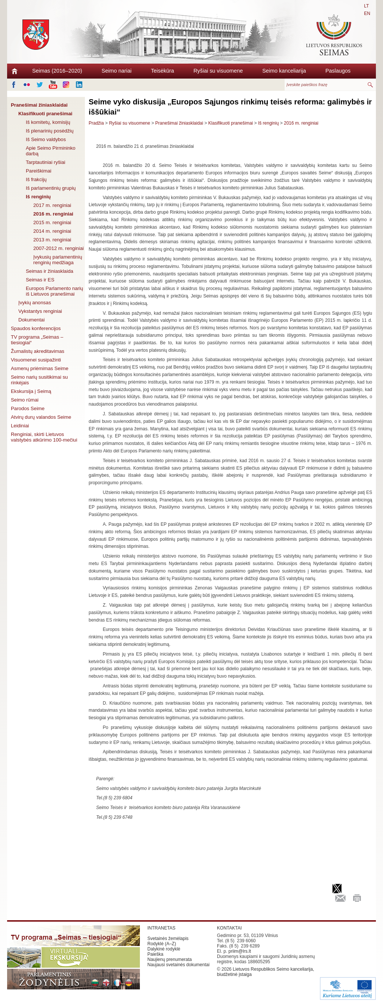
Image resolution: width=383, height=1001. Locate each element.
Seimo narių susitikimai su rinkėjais (39, 379)
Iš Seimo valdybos (46, 139)
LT (366, 6)
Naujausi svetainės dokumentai (178, 964)
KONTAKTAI (229, 928)
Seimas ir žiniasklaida (49, 271)
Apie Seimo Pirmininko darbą (51, 150)
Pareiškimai (38, 171)
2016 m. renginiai (53, 214)
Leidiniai (20, 425)
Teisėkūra (162, 71)
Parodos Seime (28, 408)
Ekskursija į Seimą (31, 391)
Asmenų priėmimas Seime (39, 368)
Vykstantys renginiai (40, 311)
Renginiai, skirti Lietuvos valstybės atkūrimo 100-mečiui (44, 437)
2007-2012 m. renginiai (58, 248)
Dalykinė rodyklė (163, 949)
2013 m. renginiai (52, 239)
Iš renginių (38, 196)
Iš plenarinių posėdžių (50, 131)
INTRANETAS (161, 928)
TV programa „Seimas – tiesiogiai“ (37, 339)
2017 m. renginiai (52, 205)
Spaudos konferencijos (36, 328)
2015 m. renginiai (52, 222)
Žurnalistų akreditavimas (37, 351)
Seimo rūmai (25, 400)
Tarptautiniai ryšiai (45, 162)
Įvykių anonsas (34, 302)
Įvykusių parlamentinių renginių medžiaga (57, 259)
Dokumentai (31, 320)
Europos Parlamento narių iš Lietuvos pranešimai (54, 291)
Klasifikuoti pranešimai (45, 113)
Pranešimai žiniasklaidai (39, 105)
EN (367, 13)
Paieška (155, 954)
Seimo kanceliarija (284, 71)
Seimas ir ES (40, 280)
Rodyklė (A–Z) (161, 943)
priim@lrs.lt (240, 951)
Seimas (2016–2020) (57, 71)
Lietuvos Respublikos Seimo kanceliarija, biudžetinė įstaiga (265, 972)
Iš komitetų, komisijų (48, 122)
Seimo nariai (117, 71)
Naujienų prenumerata (169, 959)
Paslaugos (337, 71)
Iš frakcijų (36, 179)
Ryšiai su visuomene (218, 71)
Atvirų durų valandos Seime (41, 417)
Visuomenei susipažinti (36, 360)
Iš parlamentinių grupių (51, 188)
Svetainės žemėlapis (168, 938)
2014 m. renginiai (52, 231)
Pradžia (96, 123)
